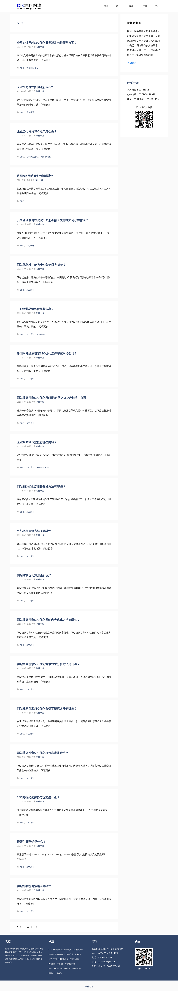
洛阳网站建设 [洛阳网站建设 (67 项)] (74, 959)
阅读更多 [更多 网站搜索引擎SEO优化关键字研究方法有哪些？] (45, 726)
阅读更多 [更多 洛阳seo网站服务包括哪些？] (43, 193)
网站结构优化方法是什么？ (34, 575)
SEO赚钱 (41, 334)
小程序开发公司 (29, 959)
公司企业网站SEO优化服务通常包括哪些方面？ (47, 42)
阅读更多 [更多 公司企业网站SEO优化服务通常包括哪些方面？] (45, 60)
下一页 (36, 927)
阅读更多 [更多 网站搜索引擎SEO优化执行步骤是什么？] (45, 770)
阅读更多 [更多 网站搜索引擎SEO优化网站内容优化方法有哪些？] (43, 637)
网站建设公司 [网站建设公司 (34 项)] (53, 968)
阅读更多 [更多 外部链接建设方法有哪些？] (48, 548)
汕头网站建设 (31, 952)
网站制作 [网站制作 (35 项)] (51, 964)
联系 (156, 6)
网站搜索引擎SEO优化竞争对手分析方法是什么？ (48, 664)
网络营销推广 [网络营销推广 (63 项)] (77, 968)
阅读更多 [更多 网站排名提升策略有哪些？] (30, 903)
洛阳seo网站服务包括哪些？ (35, 176)
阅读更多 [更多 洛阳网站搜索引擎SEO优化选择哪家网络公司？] (45, 370)
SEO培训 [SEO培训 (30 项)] (56, 949)
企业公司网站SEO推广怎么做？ (37, 131)
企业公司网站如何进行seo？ (35, 87)
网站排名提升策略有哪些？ (34, 886)
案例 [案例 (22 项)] (55, 959)
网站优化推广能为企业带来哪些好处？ (41, 264)
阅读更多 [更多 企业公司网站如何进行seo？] (45, 104)
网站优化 (30, 245)
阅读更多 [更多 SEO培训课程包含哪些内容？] (43, 326)
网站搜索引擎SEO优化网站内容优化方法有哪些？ (48, 620)
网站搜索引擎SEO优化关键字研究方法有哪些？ (47, 708)
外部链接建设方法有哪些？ (34, 531)
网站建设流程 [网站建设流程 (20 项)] (65, 968)
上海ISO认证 (15, 955)
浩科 (145, 6)
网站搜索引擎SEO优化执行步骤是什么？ (42, 753)
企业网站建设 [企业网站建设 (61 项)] (78, 949)
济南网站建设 (34, 948)
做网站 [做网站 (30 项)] (51, 954)
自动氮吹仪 (25, 955)
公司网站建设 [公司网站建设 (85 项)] (60, 954)
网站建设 (30, 112)
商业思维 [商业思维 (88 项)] (69, 954)
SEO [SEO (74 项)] (50, 949)
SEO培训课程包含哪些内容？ (35, 309)
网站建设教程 (43, 467)
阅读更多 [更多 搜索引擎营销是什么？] (21, 859)
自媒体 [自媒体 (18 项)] (59, 973)
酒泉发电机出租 (22, 948)
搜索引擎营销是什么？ (31, 841)
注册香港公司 (35, 955)
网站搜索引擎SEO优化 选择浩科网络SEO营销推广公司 (51, 398)
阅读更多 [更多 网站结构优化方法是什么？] (48, 592)
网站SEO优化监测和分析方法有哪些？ (41, 486)
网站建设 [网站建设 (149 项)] (60, 964)
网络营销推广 (47, 156)
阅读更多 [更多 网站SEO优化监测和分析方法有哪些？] (40, 504)
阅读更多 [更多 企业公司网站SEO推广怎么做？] (45, 148)
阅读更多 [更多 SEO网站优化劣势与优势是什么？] (24, 814)
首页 (106, 6)
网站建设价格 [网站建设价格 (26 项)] (70, 964)
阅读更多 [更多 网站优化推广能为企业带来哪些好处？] (48, 282)
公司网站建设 (32, 156)
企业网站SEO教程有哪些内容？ (37, 442)
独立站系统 (18, 959)
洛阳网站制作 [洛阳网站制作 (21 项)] (63, 959)
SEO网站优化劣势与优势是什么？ (38, 797)
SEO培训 (30, 290)
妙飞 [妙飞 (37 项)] (50, 959)
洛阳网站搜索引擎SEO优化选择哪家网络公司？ (47, 353)
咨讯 (134, 6)
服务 (120, 6)
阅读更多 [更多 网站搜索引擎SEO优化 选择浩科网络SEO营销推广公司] (43, 415)
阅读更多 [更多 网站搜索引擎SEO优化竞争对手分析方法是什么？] (45, 681)
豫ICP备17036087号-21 (109, 965)
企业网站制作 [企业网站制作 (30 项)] (66, 949)
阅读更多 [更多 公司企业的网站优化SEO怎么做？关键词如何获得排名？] (43, 237)
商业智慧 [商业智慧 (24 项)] (78, 954)
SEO (22, 68)
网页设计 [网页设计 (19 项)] (51, 973)
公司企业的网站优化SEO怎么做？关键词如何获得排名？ (53, 220)
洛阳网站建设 (32, 68)
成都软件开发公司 (19, 952)
